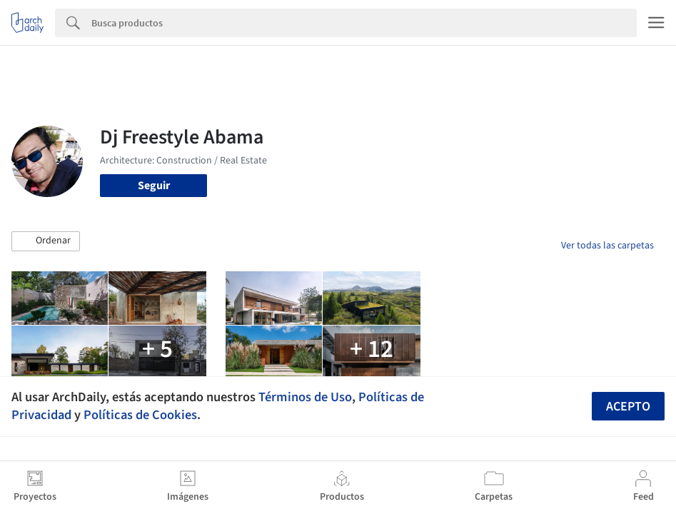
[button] (45, 241)
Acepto (628, 406)
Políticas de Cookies (140, 414)
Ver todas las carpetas (607, 246)
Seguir (154, 185)
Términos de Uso (305, 397)
